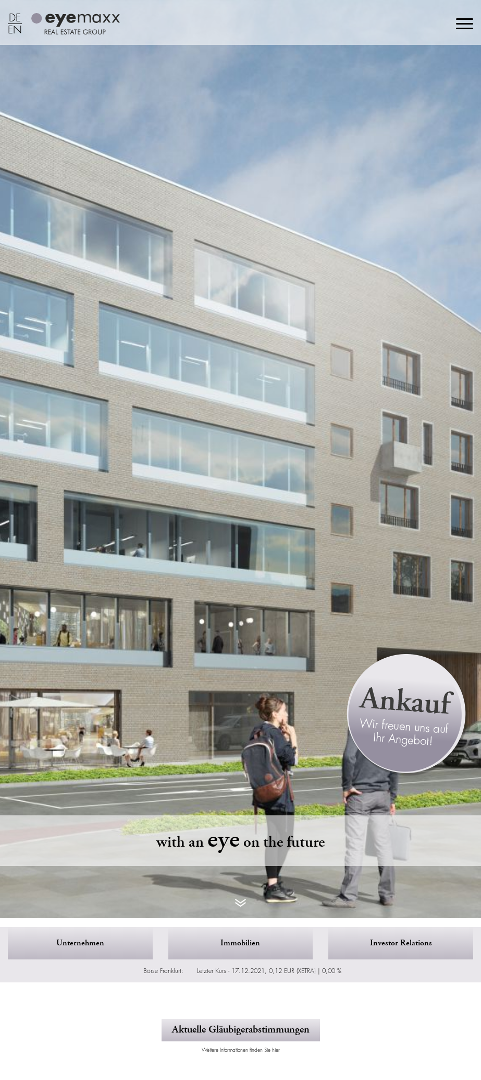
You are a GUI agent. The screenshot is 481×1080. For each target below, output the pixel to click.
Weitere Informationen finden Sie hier (241, 1050)
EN (15, 30)
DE (15, 18)
